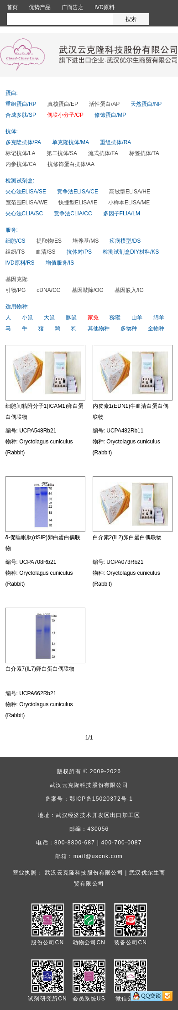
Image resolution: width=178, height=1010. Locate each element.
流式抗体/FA (103, 153)
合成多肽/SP (20, 115)
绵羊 (158, 317)
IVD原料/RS (20, 263)
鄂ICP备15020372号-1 (101, 799)
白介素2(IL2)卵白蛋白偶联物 (127, 537)
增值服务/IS (60, 263)
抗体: (11, 131)
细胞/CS (15, 241)
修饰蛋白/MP (110, 115)
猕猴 (115, 317)
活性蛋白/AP (104, 104)
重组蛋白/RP (21, 104)
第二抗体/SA (62, 153)
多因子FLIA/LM (121, 213)
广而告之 (73, 7)
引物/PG (15, 290)
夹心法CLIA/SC (24, 213)
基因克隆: (17, 279)
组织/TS (15, 252)
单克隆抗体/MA (70, 142)
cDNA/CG (49, 290)
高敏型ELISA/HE (129, 191)
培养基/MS (86, 241)
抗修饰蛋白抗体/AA (70, 164)
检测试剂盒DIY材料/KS (131, 252)
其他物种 (99, 328)
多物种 (128, 328)
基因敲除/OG (88, 290)
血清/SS (45, 252)
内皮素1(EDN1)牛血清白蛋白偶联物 (131, 411)
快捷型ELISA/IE (77, 202)
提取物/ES (49, 241)
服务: (11, 230)
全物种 (156, 328)
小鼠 (27, 317)
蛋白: (11, 93)
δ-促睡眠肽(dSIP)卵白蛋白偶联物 (43, 543)
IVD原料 (104, 7)
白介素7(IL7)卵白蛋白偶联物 (39, 669)
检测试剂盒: (19, 180)
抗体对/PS (79, 252)
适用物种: (17, 306)
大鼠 (49, 317)
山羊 (136, 317)
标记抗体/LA (20, 153)
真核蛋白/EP (62, 104)
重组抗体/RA (115, 142)
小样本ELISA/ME (129, 202)
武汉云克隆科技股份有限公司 (89, 785)
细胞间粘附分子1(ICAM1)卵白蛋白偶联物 (44, 411)
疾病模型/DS (125, 241)
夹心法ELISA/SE (25, 191)
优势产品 (40, 7)
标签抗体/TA (144, 153)
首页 (12, 7)
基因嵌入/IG (129, 290)
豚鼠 (71, 317)
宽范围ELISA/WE (26, 202)
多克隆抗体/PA (23, 142)
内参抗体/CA (21, 164)
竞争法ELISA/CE (77, 191)
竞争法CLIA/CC (73, 213)
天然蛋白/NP (146, 104)
